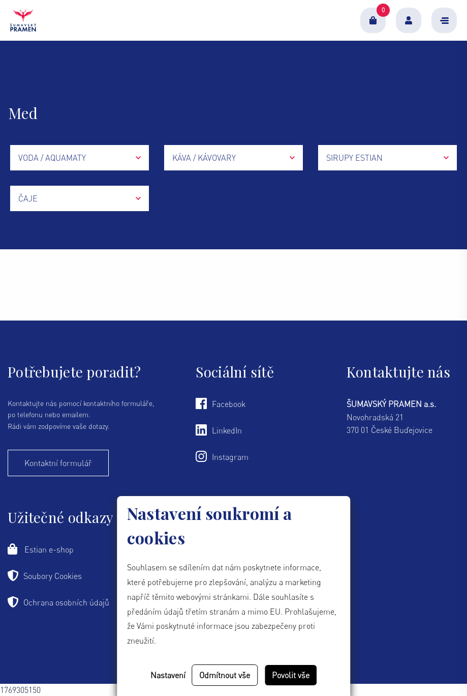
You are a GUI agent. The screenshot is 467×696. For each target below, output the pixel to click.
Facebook (220, 403)
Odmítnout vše (224, 675)
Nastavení (167, 675)
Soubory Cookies (45, 575)
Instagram (222, 456)
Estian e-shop (41, 549)
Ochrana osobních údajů (58, 601)
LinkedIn (219, 430)
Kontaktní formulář (58, 463)
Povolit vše (290, 675)
